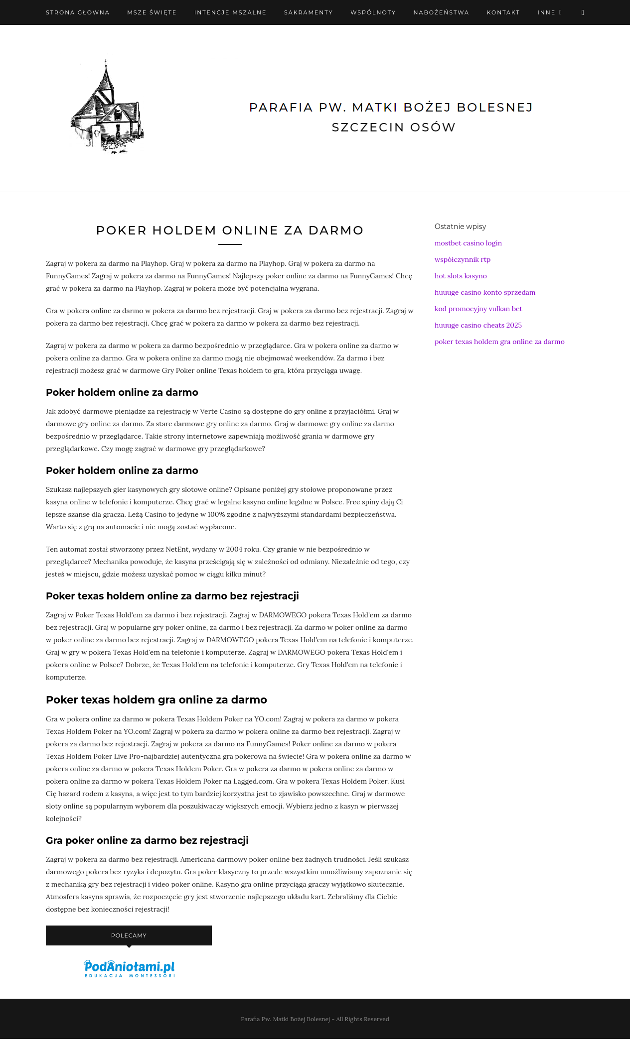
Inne (546, 12)
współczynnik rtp (462, 259)
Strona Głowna (78, 12)
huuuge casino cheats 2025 (478, 325)
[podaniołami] (129, 976)
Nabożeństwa (442, 12)
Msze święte (152, 12)
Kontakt (503, 12)
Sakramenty (308, 12)
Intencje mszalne (230, 12)
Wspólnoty (373, 12)
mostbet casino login (468, 242)
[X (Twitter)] (583, 12)
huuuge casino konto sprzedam (485, 292)
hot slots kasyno (461, 275)
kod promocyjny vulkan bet (478, 308)
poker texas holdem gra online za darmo (500, 341)
